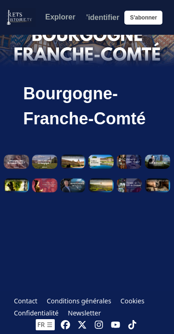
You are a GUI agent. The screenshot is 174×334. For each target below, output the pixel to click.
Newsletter (84, 312)
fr (45, 324)
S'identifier (100, 17)
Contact (26, 300)
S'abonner (143, 17)
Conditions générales (79, 300)
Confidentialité (36, 312)
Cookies (132, 300)
